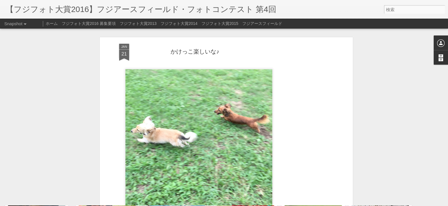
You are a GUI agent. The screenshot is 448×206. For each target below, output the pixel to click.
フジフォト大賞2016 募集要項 (89, 23)
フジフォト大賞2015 (219, 23)
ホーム (52, 23)
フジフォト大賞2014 (179, 23)
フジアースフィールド (262, 23)
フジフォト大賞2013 (138, 23)
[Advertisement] (302, 91)
